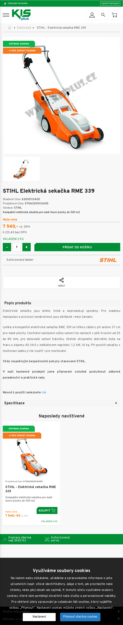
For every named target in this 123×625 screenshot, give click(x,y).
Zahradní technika (18, 3)
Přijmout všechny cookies (80, 617)
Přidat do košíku (77, 247)
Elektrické (24, 27)
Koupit (47, 510)
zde (43, 392)
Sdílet (61, 282)
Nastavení (39, 617)
